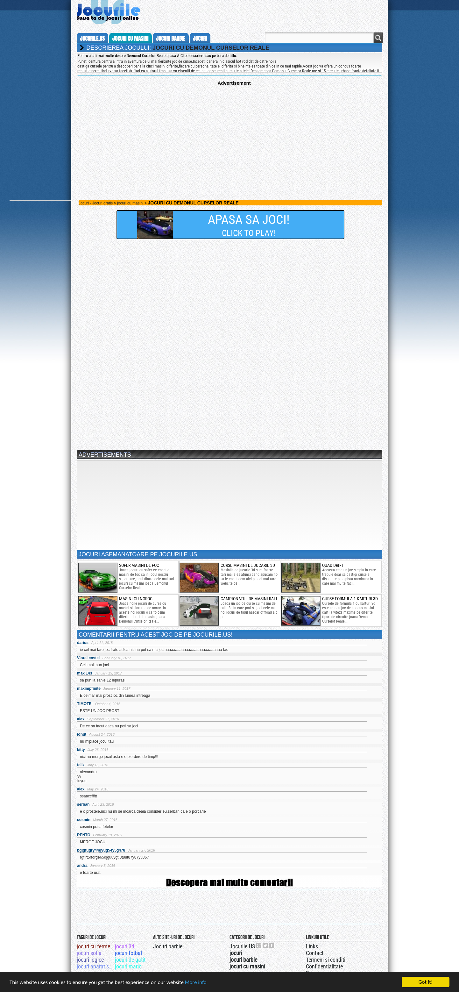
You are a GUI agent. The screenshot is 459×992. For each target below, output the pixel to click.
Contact (314, 953)
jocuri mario (128, 966)
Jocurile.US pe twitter (265, 945)
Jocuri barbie (167, 946)
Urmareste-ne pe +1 (259, 945)
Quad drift (333, 565)
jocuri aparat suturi (95, 966)
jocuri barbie (170, 38)
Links (312, 946)
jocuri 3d (124, 946)
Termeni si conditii (326, 959)
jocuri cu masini (130, 38)
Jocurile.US (242, 946)
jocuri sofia (89, 953)
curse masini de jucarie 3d (248, 565)
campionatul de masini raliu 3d (253, 598)
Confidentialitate (324, 966)
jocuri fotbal (128, 953)
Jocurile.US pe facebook (272, 945)
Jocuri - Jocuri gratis (96, 203)
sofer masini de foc (139, 565)
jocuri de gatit (130, 959)
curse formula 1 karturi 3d (350, 598)
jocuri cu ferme (93, 946)
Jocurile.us (92, 38)
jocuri (200, 38)
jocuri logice (90, 959)
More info (196, 983)
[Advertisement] (229, 130)
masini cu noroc (135, 598)
